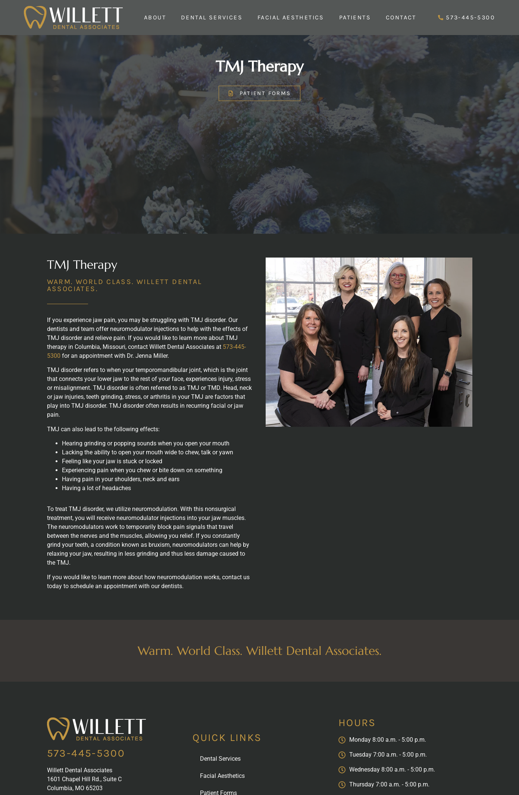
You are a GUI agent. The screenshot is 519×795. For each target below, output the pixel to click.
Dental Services (212, 17)
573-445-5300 (86, 753)
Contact (401, 17)
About (155, 17)
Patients (355, 17)
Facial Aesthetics (290, 17)
